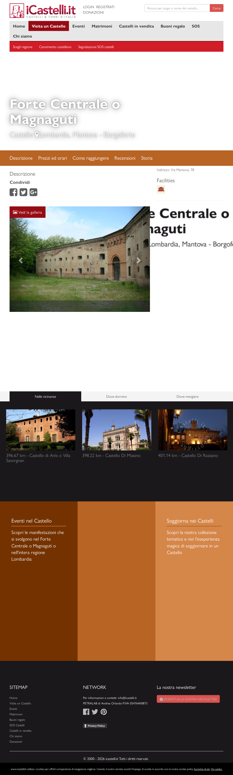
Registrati (105, 6)
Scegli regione (22, 46)
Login (88, 6)
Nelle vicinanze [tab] (45, 396)
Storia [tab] (146, 157)
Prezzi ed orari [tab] (52, 157)
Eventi (78, 26)
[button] (20, 259)
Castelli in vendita (136, 26)
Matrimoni (102, 26)
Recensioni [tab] (124, 157)
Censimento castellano (55, 46)
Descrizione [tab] (21, 157)
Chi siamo (22, 36)
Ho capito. (216, 769)
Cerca (216, 8)
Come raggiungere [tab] (91, 157)
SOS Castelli (17, 725)
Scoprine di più (202, 769)
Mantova (85, 134)
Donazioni (93, 12)
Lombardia (54, 134)
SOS (196, 26)
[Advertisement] (80, 352)
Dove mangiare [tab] (187, 396)
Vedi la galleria (27, 212)
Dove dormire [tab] (116, 396)
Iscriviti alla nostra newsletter (188, 699)
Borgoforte (119, 134)
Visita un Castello (49, 26)
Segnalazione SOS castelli (96, 46)
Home (19, 26)
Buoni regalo (173, 26)
